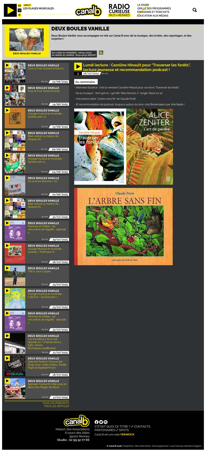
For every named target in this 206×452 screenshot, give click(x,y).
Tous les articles (56, 406)
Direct (27, 5)
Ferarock (127, 434)
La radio (143, 4)
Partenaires (105, 430)
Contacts (142, 426)
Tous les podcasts (55, 403)
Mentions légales (193, 446)
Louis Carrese (176, 446)
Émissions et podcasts (153, 12)
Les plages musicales (38, 8)
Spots (124, 430)
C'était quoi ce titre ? (112, 426)
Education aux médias (152, 15)
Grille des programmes (154, 8)
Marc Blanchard (142, 446)
